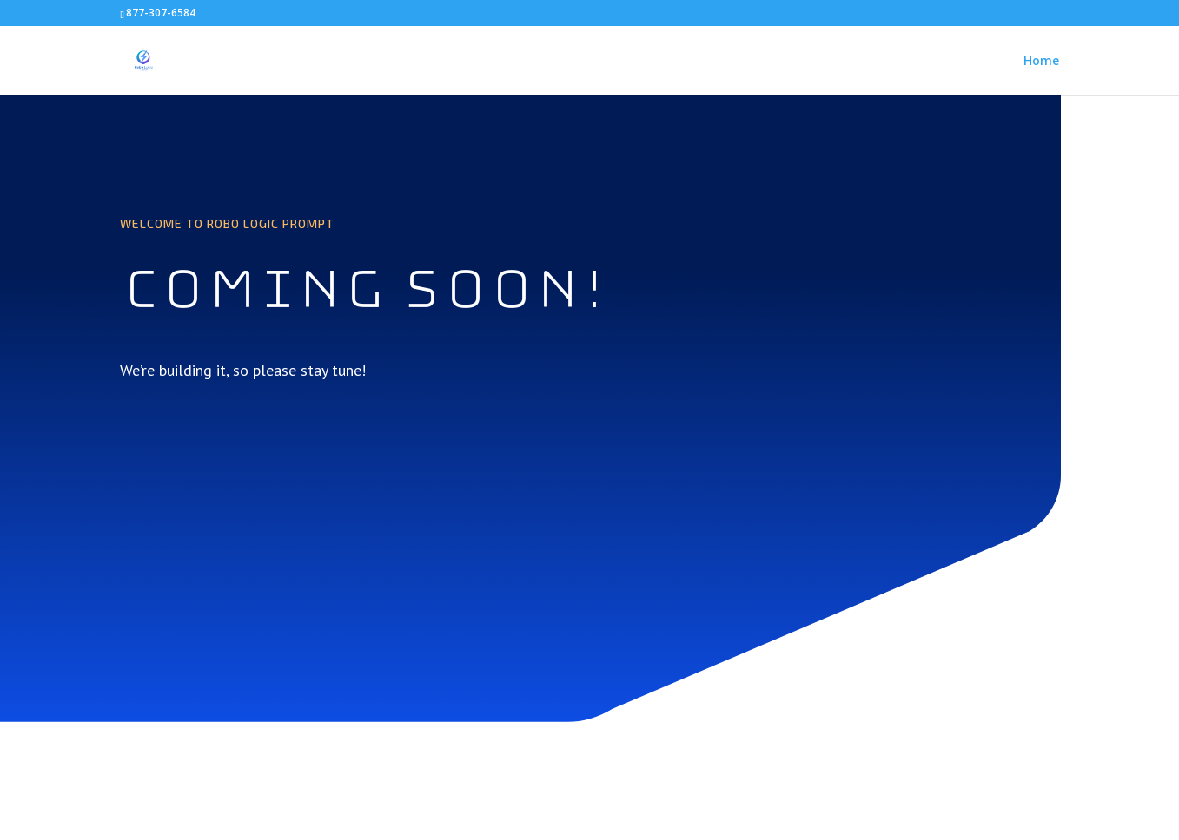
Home (1041, 62)
